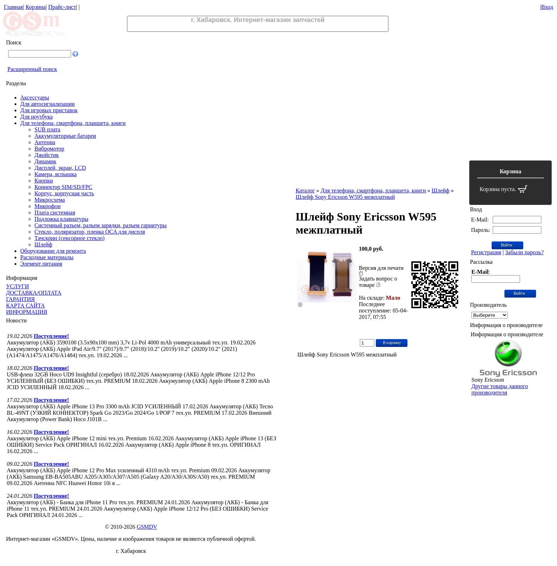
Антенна (44, 142)
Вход (547, 7)
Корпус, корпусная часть (64, 193)
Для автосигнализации (47, 104)
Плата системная (54, 212)
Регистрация (486, 252)
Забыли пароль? (524, 252)
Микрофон (47, 206)
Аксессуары (34, 97)
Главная (13, 7)
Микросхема (49, 200)
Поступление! (51, 336)
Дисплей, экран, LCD (60, 168)
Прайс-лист (62, 7)
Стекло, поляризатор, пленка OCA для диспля (89, 232)
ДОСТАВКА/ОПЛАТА (33, 293)
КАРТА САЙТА (25, 306)
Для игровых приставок (48, 110)
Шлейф (43, 244)
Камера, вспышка (55, 174)
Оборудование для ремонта (53, 251)
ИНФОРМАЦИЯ (26, 312)
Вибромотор (49, 149)
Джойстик (46, 155)
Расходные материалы (47, 257)
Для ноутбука (36, 117)
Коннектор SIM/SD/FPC (63, 187)
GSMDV (147, 527)
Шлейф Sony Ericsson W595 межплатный (345, 197)
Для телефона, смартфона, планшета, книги (73, 123)
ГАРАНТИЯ (20, 299)
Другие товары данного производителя (499, 389)
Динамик (45, 161)
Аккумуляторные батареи (65, 136)
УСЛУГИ (17, 286)
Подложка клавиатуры (61, 219)
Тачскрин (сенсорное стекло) (69, 238)
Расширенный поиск (32, 69)
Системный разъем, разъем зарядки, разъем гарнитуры (100, 225)
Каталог (305, 190)
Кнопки (43, 181)
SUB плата (47, 129)
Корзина (36, 7)
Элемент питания (41, 264)
